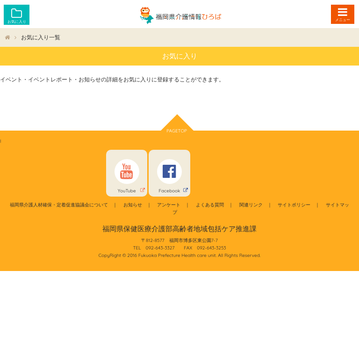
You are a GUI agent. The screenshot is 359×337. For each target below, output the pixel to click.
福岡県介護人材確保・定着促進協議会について (59, 205)
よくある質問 (210, 205)
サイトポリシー (294, 205)
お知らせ (132, 205)
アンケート (168, 205)
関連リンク (251, 205)
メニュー (342, 19)
